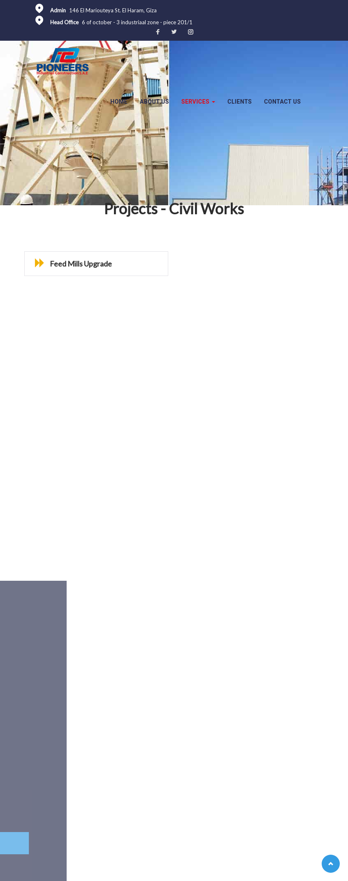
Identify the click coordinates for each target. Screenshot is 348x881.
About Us (154, 101)
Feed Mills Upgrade (57, 263)
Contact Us (282, 101)
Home (119, 101)
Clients (239, 101)
